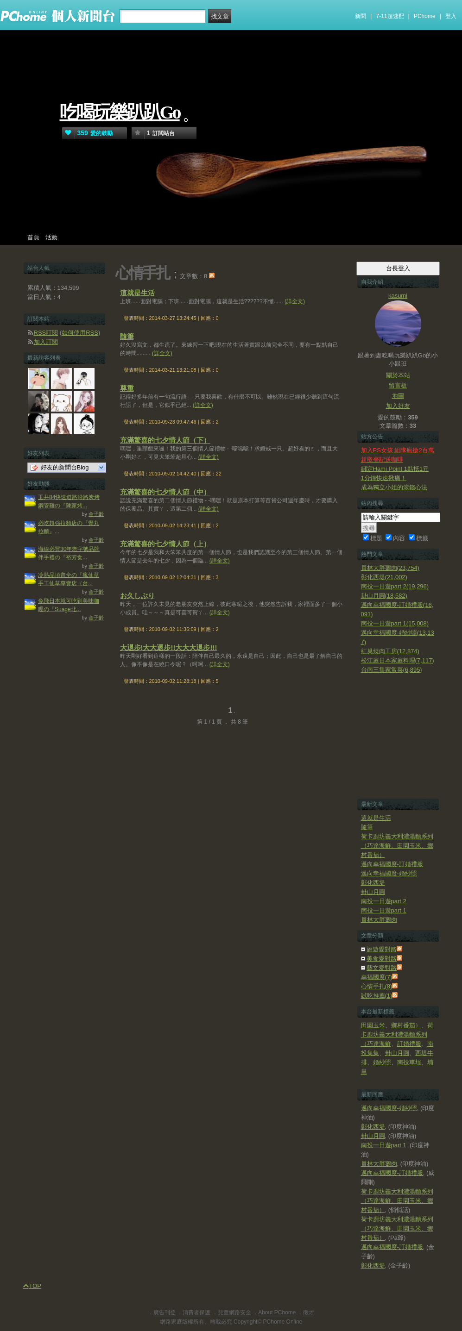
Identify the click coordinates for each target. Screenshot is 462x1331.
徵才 (308, 1312)
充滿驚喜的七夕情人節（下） (165, 440)
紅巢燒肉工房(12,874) (390, 651)
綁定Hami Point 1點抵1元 (395, 468)
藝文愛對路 (382, 967)
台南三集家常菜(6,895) (391, 669)
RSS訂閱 (46, 332)
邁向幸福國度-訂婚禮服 (392, 864)
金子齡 (96, 514)
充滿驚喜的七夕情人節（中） (165, 492)
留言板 (398, 385)
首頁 (33, 237)
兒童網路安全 (234, 1312)
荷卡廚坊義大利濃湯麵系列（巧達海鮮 (397, 1034)
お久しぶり (137, 596)
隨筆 (127, 336)
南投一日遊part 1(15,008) (395, 623)
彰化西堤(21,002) (384, 577)
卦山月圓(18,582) (384, 595)
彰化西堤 (373, 882)
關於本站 (398, 375)
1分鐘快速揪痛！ (383, 478)
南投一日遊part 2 (383, 901)
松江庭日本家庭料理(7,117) (397, 660)
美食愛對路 (382, 958)
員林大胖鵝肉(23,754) (390, 567)
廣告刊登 (164, 1312)
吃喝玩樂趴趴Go (120, 112)
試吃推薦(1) (376, 995)
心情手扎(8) (376, 986)
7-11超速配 (390, 16)
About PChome (277, 1312)
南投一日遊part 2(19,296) (395, 586)
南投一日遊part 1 (383, 910)
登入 (450, 16)
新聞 (360, 16)
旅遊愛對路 (382, 949)
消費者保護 (196, 1312)
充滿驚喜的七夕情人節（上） (165, 544)
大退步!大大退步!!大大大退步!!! (168, 647)
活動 (51, 237)
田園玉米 (373, 1025)
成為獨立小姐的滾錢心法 (394, 487)
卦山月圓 (373, 891)
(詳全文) (295, 301)
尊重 (127, 388)
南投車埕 (409, 1062)
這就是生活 (137, 293)
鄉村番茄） (406, 1025)
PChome (425, 16)
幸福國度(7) (376, 977)
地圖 (398, 395)
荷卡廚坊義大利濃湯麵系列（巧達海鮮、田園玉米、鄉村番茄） (397, 845)
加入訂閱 (46, 341)
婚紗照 (382, 1062)
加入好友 (398, 405)
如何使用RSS (80, 332)
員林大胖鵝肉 (379, 919)
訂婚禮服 (409, 1043)
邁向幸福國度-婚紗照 (389, 873)
